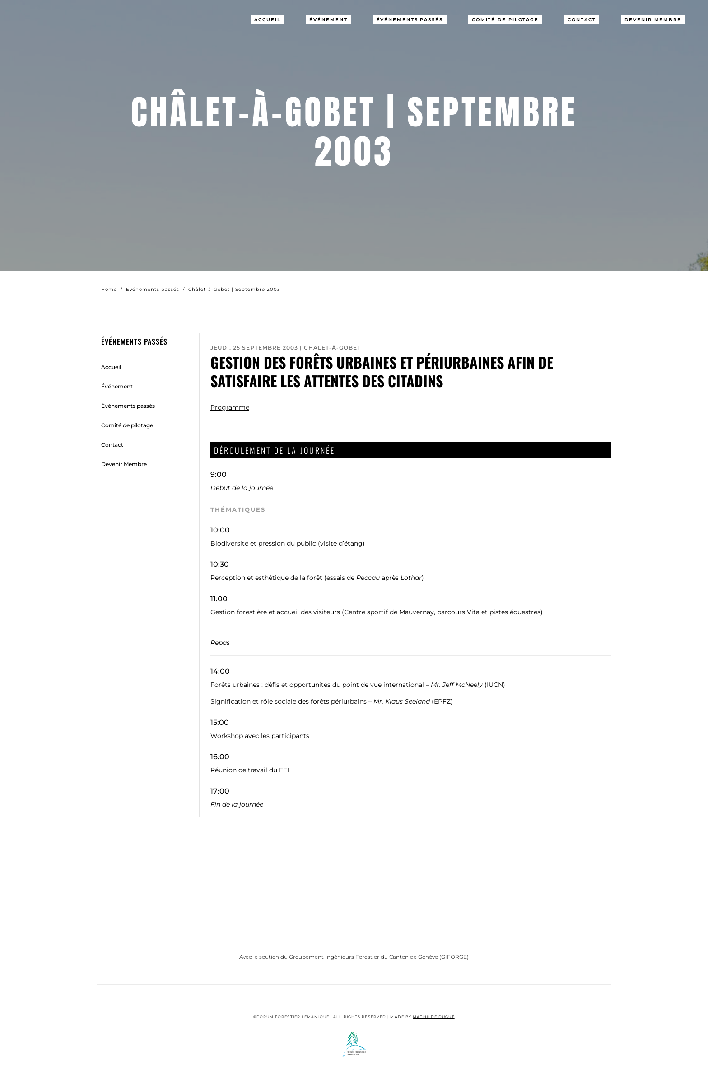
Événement (328, 20)
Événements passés (410, 20)
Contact (582, 20)
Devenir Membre (652, 20)
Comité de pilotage (505, 20)
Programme (229, 407)
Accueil (267, 20)
